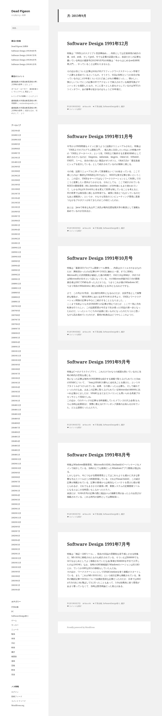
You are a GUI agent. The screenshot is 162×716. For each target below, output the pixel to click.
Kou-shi (87, 106)
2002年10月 (16, 522)
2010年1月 (15, 243)
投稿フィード (16, 696)
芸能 (13, 665)
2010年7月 (15, 216)
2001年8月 (15, 576)
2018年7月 (15, 153)
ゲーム (14, 620)
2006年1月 (15, 346)
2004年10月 (16, 414)
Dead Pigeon (20, 11)
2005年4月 (15, 387)
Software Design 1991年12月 (97, 43)
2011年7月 (15, 193)
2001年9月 (15, 571)
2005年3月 (15, 391)
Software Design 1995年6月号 (23, 60)
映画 (13, 647)
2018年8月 (15, 148)
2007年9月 (15, 310)
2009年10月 (16, 256)
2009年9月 (15, 261)
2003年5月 (15, 490)
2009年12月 (16, 247)
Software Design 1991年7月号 (98, 544)
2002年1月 (15, 553)
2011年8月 (15, 189)
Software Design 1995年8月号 (23, 51)
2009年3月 (15, 270)
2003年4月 (15, 495)
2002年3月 (15, 544)
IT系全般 (15, 607)
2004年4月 (15, 441)
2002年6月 (15, 535)
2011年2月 (15, 207)
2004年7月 (15, 427)
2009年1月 (15, 279)
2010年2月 (15, 238)
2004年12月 (16, 405)
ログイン (15, 692)
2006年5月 (15, 337)
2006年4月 (15, 342)
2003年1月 (15, 508)
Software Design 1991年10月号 (100, 258)
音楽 (13, 674)
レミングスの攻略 (18, 96)
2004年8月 (15, 423)
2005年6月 (15, 378)
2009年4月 (15, 265)
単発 (13, 638)
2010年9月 (15, 211)
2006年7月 (15, 328)
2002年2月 (15, 549)
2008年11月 (16, 288)
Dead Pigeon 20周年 (19, 46)
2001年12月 (16, 558)
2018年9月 (15, 144)
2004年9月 (15, 418)
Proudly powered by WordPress (81, 627)
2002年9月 (15, 526)
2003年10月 (16, 468)
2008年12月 (16, 283)
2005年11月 (16, 355)
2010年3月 (15, 234)
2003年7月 (15, 481)
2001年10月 (16, 567)
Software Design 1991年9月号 (98, 362)
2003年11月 (16, 463)
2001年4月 (15, 589)
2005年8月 (15, 369)
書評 (13, 652)
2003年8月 (15, 477)
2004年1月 (15, 454)
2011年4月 (15, 198)
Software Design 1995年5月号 (23, 64)
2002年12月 (16, 513)
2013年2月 (15, 175)
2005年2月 (15, 396)
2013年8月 (15, 171)
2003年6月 (15, 486)
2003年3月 (15, 499)
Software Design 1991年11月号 (100, 136)
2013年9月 (15, 166)
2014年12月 (16, 162)
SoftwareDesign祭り (20, 616)
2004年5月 (15, 436)
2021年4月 (15, 130)
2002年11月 (16, 517)
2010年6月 (15, 220)
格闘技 (14, 656)
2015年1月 (15, 157)
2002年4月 (15, 540)
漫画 (13, 661)
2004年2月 (15, 450)
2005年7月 (15, 373)
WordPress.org (17, 705)
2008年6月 (15, 297)
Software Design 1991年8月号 (98, 455)
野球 (13, 670)
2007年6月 (15, 324)
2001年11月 (16, 562)
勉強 (13, 634)
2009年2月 (15, 274)
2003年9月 (15, 472)
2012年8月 (15, 180)
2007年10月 (16, 306)
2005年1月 (15, 400)
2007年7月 (15, 319)
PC (12, 611)
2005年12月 (16, 351)
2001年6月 (15, 580)
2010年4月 (15, 229)
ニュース (15, 629)
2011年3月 (15, 202)
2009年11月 (16, 252)
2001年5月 (15, 585)
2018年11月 (16, 135)
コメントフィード (18, 701)
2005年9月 (15, 364)
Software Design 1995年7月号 (23, 55)
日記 (13, 643)
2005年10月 (16, 360)
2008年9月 (15, 292)
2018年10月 (16, 139)
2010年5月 (15, 225)
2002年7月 (15, 531)
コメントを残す (75, 109)
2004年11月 (16, 409)
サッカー (15, 625)
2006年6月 (15, 333)
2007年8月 (15, 315)
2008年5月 (15, 301)
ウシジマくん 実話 (21, 91)
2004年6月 (15, 432)
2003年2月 (15, 504)
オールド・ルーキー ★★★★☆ (24, 89)
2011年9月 (15, 184)
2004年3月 (15, 445)
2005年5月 (15, 382)
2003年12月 (16, 459)
